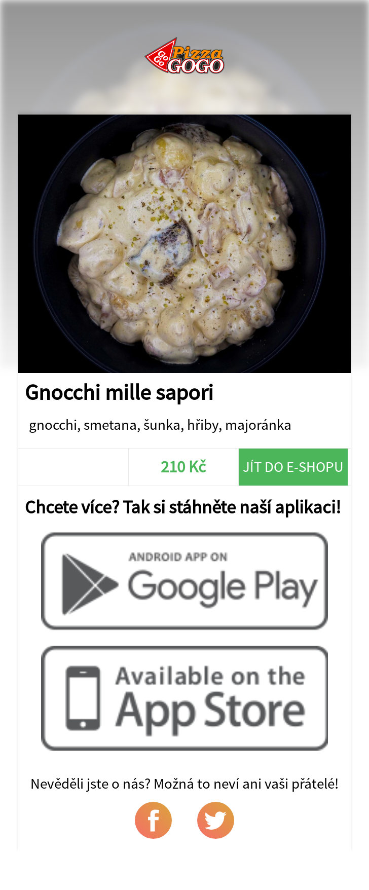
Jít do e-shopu (293, 466)
